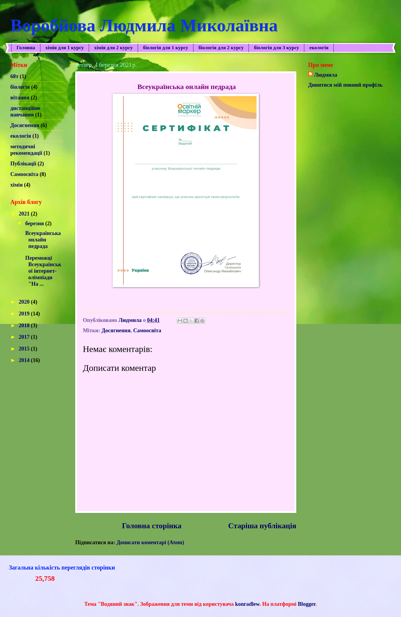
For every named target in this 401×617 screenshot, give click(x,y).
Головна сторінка (152, 525)
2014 (25, 360)
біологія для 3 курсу (276, 47)
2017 (25, 337)
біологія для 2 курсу (221, 47)
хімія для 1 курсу (64, 47)
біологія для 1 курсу (165, 47)
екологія (20, 136)
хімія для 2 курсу (113, 47)
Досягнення (115, 330)
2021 (25, 214)
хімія (16, 185)
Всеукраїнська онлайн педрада (42, 239)
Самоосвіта (147, 330)
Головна (26, 47)
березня (35, 223)
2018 (25, 325)
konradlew (247, 604)
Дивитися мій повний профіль (345, 85)
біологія (20, 87)
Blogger (306, 604)
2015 (25, 349)
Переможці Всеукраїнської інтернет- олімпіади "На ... (42, 271)
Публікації (23, 164)
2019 (25, 314)
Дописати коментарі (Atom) (150, 542)
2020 (25, 302)
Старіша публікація (262, 525)
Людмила (325, 75)
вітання (19, 98)
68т (14, 76)
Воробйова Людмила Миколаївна (144, 25)
